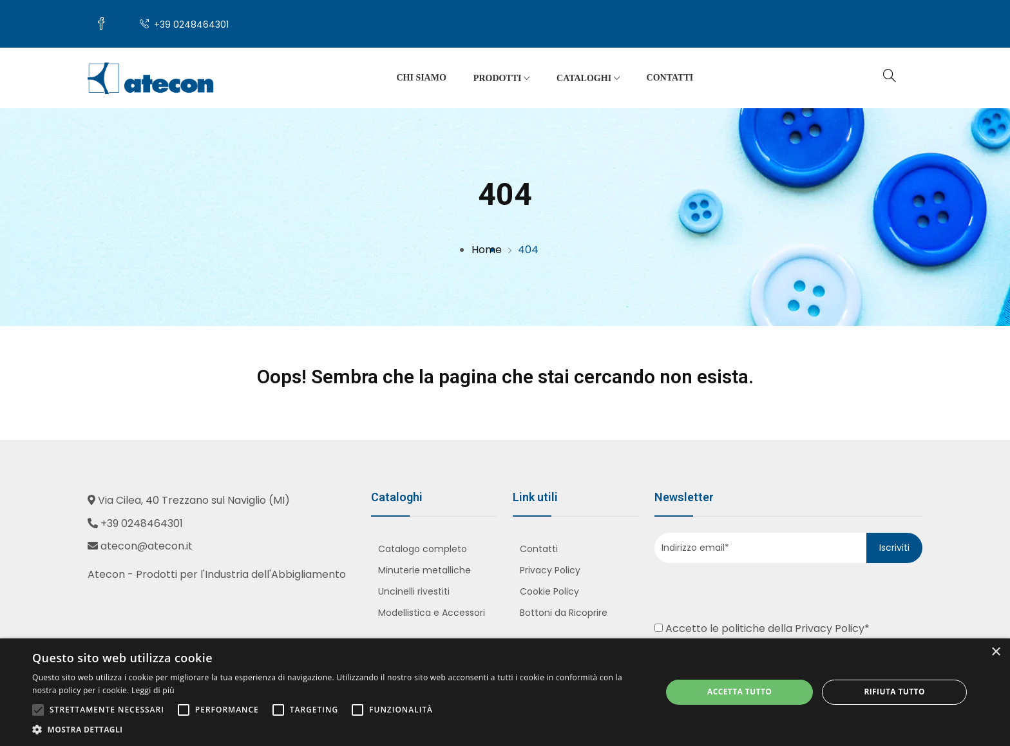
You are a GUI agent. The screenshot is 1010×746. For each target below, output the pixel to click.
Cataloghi (588, 78)
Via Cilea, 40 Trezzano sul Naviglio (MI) (194, 500)
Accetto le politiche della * (762, 628)
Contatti (670, 77)
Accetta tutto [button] (739, 691)
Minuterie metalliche (424, 570)
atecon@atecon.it (146, 546)
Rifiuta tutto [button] (894, 691)
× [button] (995, 652)
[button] (337, 729)
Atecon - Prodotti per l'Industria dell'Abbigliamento (217, 574)
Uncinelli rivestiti (414, 591)
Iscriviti (894, 547)
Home (487, 250)
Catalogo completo (422, 548)
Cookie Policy (549, 591)
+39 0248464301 (184, 24)
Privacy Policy (550, 570)
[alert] (505, 692)
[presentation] (732, 589)
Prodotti (501, 78)
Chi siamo (421, 77)
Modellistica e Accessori (431, 612)
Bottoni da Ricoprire (563, 612)
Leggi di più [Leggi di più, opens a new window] (153, 690)
